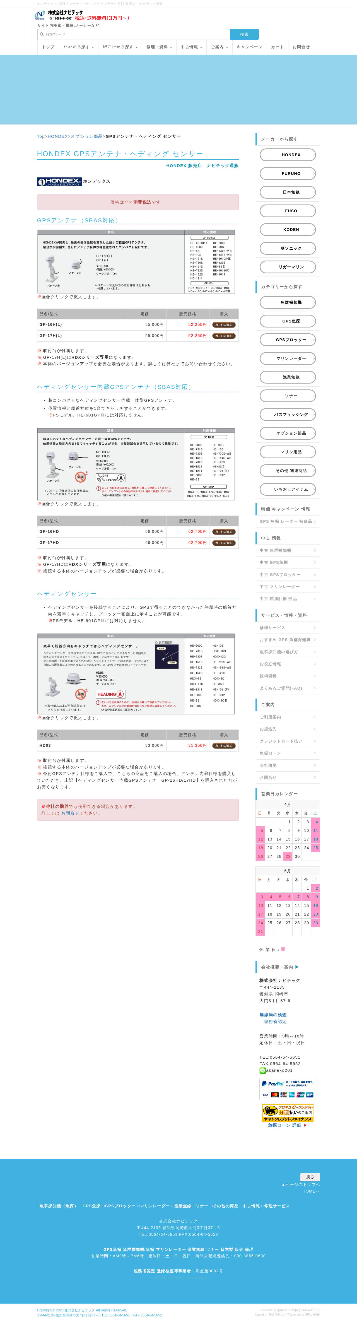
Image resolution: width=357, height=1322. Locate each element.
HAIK (316, 1314)
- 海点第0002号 (178, 1271)
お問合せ (70, 813)
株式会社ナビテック (79, 1310)
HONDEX (58, 136)
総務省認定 (275, 1021)
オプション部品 (87, 136)
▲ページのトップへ (300, 1184)
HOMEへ (311, 1191)
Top (41, 136)
